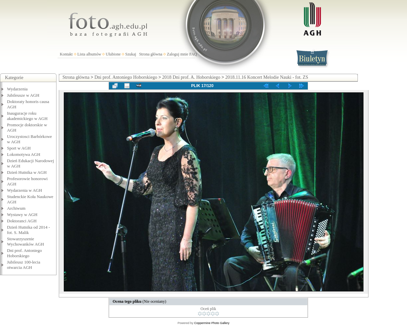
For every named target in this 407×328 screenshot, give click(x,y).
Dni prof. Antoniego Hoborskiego (24, 253)
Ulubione (113, 54)
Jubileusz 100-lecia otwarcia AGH (23, 265)
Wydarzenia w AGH (24, 190)
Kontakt (66, 54)
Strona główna (150, 54)
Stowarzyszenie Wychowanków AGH (25, 241)
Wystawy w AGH (22, 214)
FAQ (193, 54)
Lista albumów (89, 54)
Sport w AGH (19, 148)
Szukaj (130, 54)
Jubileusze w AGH (23, 95)
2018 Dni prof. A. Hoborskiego (191, 77)
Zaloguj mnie (177, 54)
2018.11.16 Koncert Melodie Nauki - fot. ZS (266, 77)
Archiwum (16, 208)
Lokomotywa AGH (23, 154)
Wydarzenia (17, 88)
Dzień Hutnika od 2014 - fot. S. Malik (28, 230)
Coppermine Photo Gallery (211, 323)
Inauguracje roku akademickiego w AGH (27, 116)
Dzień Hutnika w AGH (27, 172)
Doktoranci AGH (22, 220)
